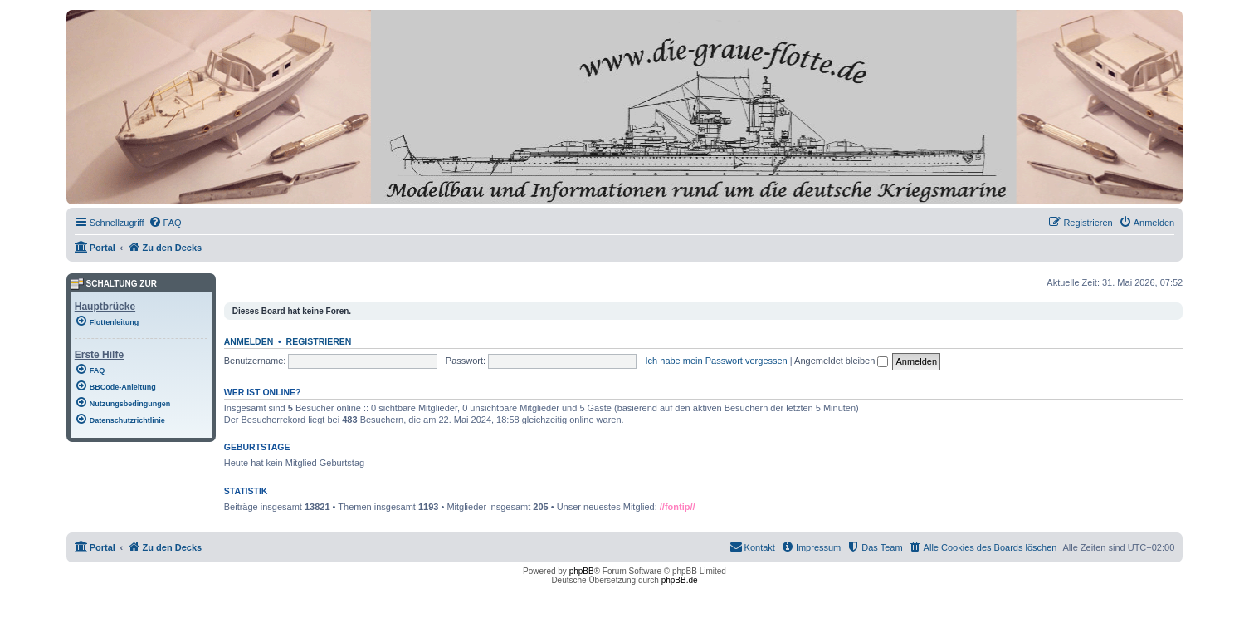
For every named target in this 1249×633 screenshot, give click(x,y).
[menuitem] (165, 223)
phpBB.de (679, 580)
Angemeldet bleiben (841, 361)
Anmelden (249, 341)
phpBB (581, 571)
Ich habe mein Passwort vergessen (717, 361)
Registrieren (319, 341)
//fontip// (677, 507)
